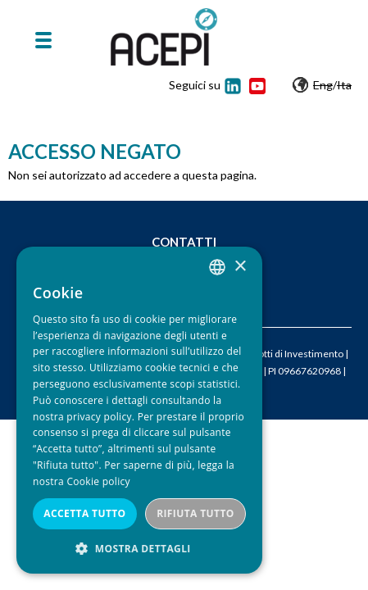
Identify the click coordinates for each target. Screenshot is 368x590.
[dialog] (139, 410)
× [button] (240, 267)
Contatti (184, 241)
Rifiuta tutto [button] (195, 513)
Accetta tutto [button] (84, 513)
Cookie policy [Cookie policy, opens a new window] (97, 481)
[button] (139, 548)
